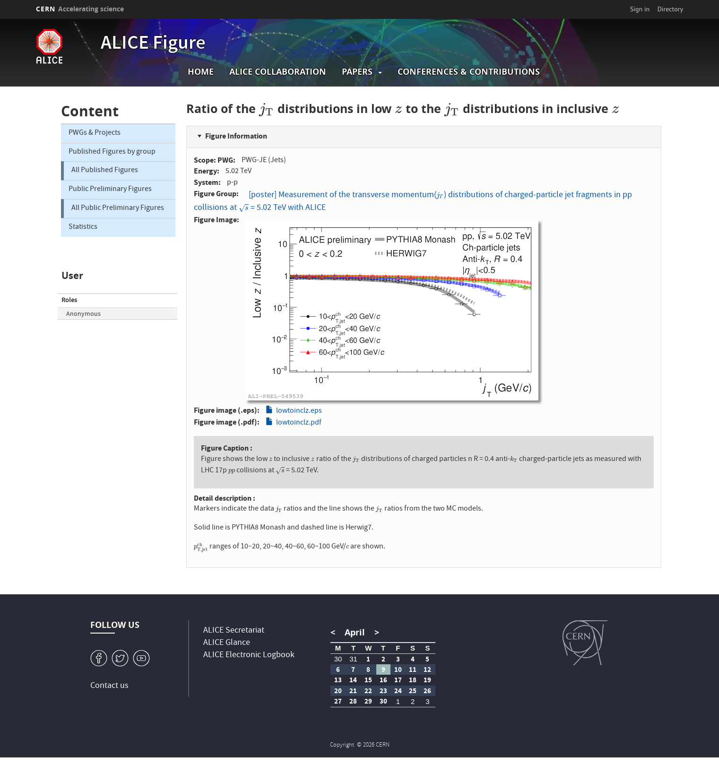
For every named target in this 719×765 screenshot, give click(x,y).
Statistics (83, 227)
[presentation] (267, 108)
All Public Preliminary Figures (117, 208)
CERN (80, 8)
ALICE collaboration (277, 72)
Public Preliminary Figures (110, 189)
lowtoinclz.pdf (298, 423)
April (355, 632)
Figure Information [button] (236, 136)
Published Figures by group (112, 152)
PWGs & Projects (95, 133)
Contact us (109, 686)
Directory (670, 9)
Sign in (640, 9)
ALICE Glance (226, 643)
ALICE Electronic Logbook (249, 655)
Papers (357, 72)
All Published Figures (104, 170)
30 (338, 659)
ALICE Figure (153, 44)
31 (353, 659)
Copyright (342, 745)
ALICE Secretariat (233, 631)
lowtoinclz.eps (299, 411)
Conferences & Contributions (469, 72)
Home (201, 72)
